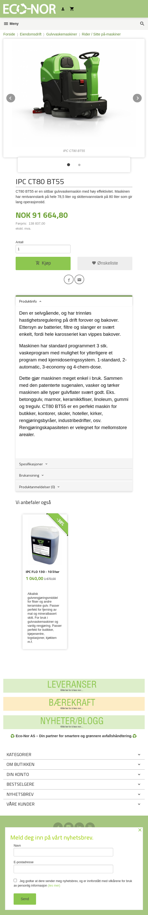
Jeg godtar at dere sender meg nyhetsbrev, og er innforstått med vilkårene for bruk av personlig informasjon (73, 883)
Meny (11, 24)
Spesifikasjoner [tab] (31, 464)
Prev (15, 97)
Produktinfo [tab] (28, 301)
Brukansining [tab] (29, 475)
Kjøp (43, 263)
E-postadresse (63, 866)
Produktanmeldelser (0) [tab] (37, 486)
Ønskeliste (105, 263)
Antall (19, 242)
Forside (9, 34)
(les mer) (54, 885)
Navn (63, 850)
